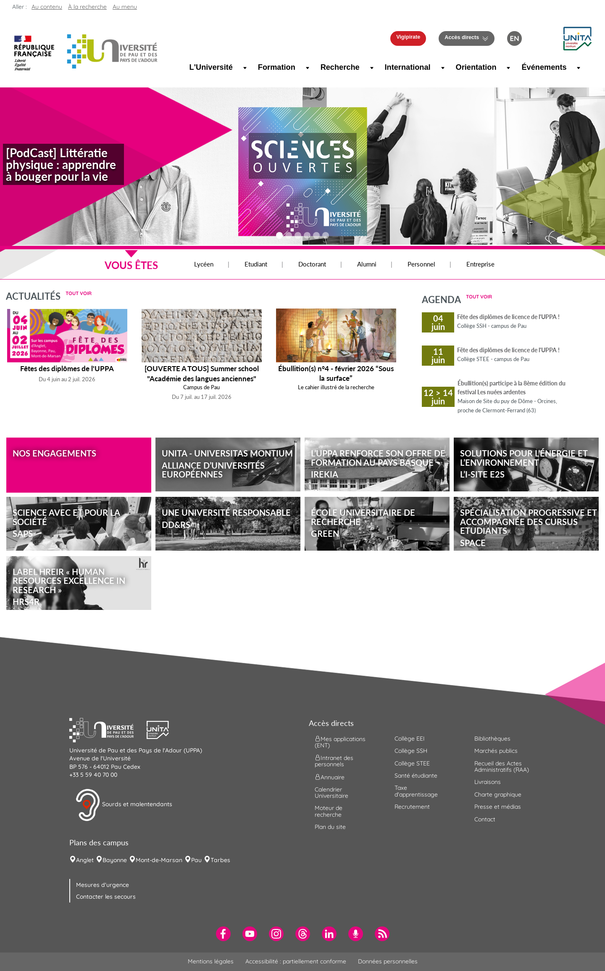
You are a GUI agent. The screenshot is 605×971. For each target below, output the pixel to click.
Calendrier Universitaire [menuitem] (331, 792)
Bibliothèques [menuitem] (492, 738)
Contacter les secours (106, 896)
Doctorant (312, 264)
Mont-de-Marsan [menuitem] (159, 860)
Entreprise (480, 264)
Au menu (125, 7)
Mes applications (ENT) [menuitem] (340, 742)
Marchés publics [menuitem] (496, 751)
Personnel (421, 264)
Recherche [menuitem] (339, 67)
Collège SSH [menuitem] (411, 751)
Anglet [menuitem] (85, 860)
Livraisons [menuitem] (487, 782)
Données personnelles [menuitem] (388, 961)
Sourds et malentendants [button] (123, 805)
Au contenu (47, 7)
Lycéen (203, 264)
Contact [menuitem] (484, 819)
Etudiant (256, 264)
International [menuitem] (405, 67)
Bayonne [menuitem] (115, 860)
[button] (577, 38)
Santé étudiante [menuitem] (416, 775)
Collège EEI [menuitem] (410, 738)
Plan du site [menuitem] (330, 827)
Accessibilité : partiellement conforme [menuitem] (295, 961)
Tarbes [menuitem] (220, 860)
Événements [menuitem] (541, 67)
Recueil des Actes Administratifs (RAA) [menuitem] (501, 766)
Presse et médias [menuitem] (497, 806)
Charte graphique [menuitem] (497, 794)
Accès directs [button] (462, 37)
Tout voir (79, 293)
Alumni (366, 264)
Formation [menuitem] (276, 67)
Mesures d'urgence (102, 885)
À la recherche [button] (87, 7)
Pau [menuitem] (196, 860)
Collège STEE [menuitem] (412, 763)
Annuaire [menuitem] (330, 777)
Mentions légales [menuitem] (211, 961)
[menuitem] (223, 934)
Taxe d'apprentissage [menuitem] (416, 791)
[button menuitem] (541, 38)
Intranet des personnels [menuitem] (334, 761)
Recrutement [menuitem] (412, 806)
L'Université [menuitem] (209, 67)
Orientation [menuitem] (475, 67)
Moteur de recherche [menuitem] (328, 811)
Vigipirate (408, 37)
